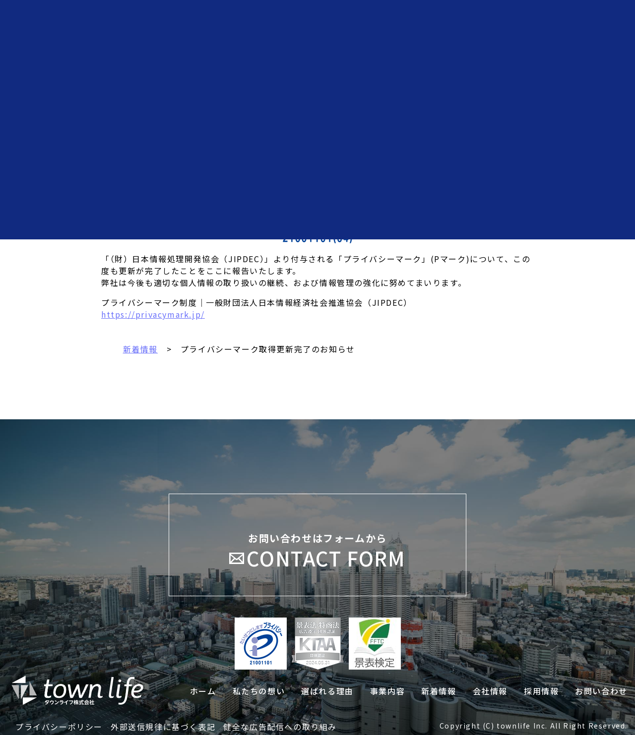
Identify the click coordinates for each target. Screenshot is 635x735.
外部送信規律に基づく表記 (163, 727)
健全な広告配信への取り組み (280, 727)
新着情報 (140, 349)
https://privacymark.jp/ (153, 314)
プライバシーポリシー (59, 727)
